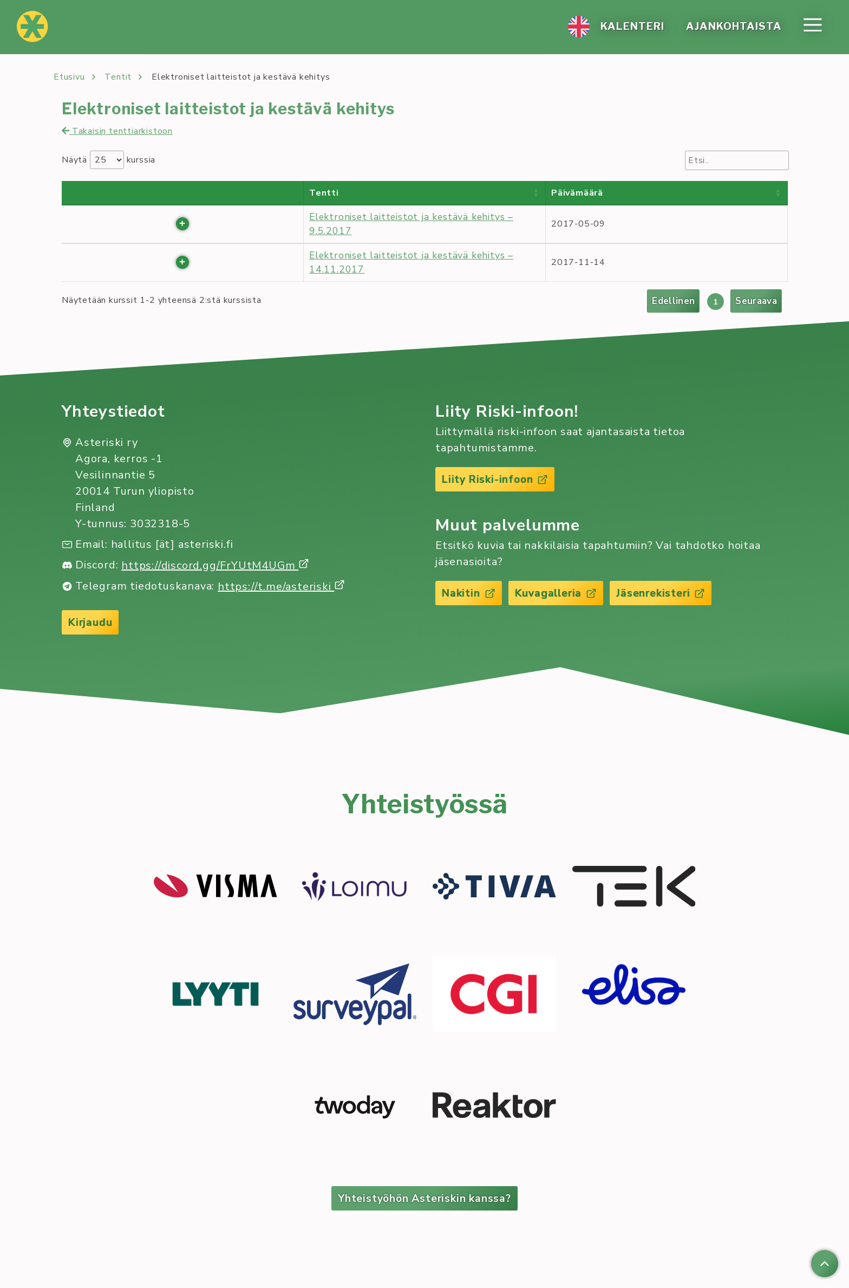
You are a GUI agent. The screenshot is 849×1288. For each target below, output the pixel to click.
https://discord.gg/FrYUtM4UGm (215, 566)
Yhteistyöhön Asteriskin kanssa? (424, 1199)
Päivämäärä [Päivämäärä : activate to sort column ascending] (577, 193)
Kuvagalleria (558, 594)
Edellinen (671, 301)
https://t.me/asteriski (281, 587)
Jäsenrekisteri (665, 594)
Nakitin (469, 594)
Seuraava (755, 301)
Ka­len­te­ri (630, 27)
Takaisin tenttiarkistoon (117, 131)
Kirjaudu (90, 623)
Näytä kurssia (108, 160)
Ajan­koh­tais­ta (732, 27)
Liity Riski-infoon (496, 480)
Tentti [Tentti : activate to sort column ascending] (324, 193)
